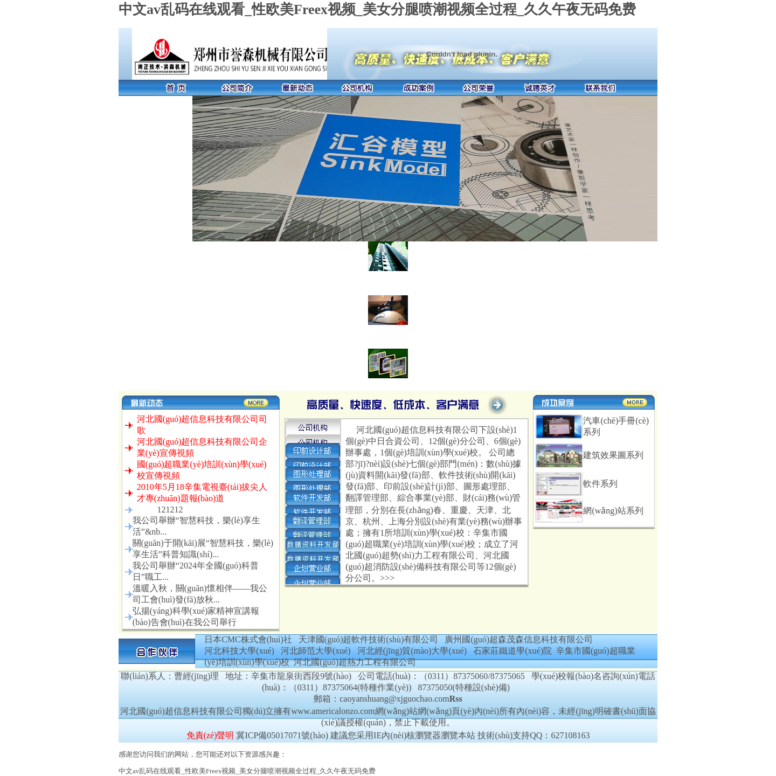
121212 (170, 509)
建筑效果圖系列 (613, 455)
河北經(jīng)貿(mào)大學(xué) (412, 650)
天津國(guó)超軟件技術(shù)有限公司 (369, 639)
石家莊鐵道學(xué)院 (512, 650)
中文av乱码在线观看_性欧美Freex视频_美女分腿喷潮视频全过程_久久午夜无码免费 (377, 9)
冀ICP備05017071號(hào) (282, 735)
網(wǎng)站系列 (613, 510)
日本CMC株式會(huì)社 (248, 639)
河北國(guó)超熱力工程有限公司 (355, 662)
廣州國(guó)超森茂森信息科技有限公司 (519, 639)
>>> (387, 578)
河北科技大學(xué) (239, 650)
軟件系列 (600, 483)
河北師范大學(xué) (316, 650)
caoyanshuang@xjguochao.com (394, 698)
